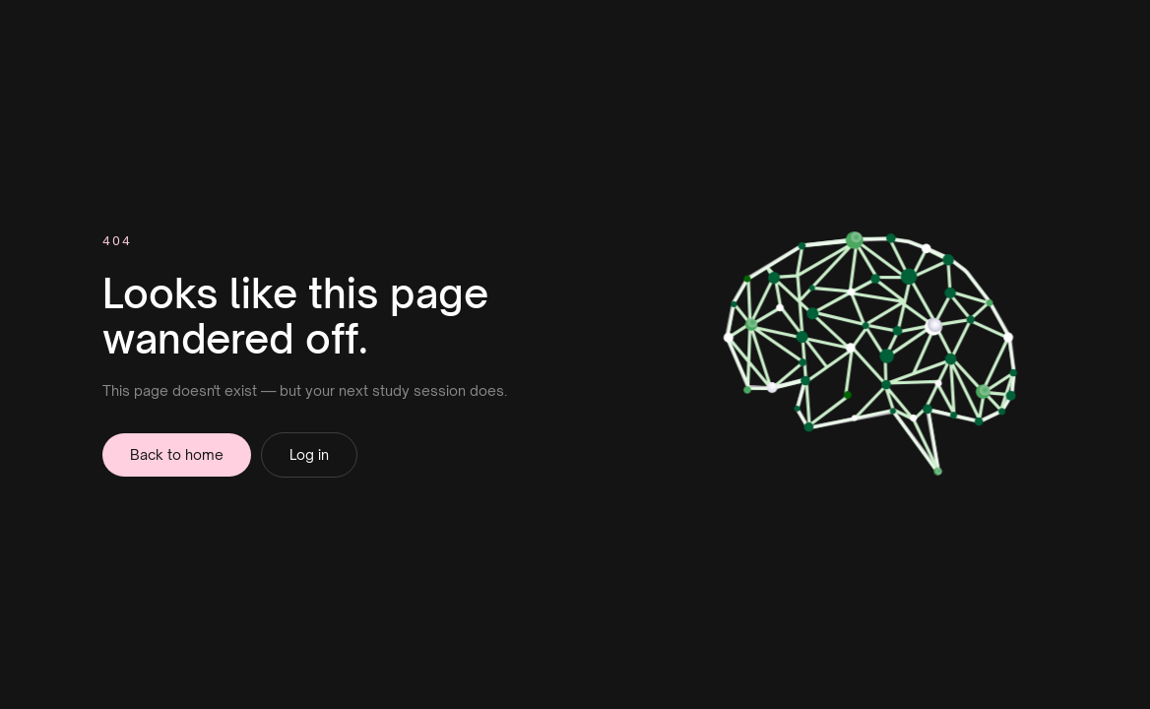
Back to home (177, 454)
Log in (309, 454)
